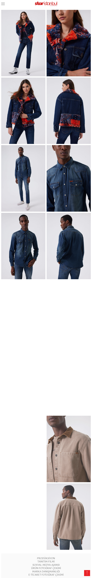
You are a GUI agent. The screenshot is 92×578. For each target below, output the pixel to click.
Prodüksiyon (46, 558)
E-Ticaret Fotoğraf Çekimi (46, 575)
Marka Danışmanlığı (46, 572)
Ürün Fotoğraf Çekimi (46, 568)
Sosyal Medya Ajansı (46, 565)
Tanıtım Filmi (46, 562)
